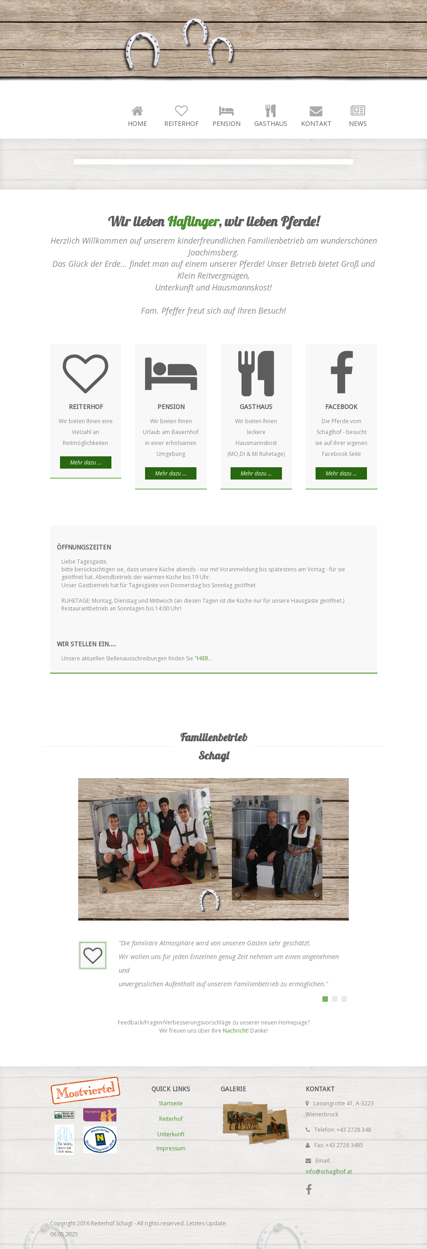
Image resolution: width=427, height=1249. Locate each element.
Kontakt (316, 115)
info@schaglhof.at (329, 1171)
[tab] (325, 999)
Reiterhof (181, 115)
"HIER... (203, 658)
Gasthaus (270, 115)
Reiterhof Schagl (130, 45)
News (358, 115)
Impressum (171, 1148)
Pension (226, 115)
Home (137, 115)
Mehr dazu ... (85, 462)
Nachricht (235, 1030)
